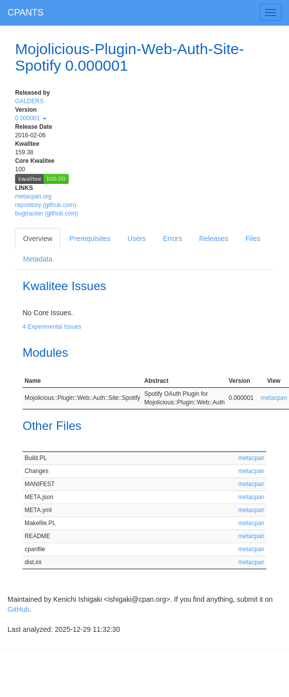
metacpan (274, 397)
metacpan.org (33, 196)
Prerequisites (89, 239)
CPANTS (26, 13)
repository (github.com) (45, 204)
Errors (172, 239)
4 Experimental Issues (52, 326)
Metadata (37, 259)
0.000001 (31, 118)
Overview (37, 239)
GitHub (19, 609)
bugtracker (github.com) (46, 213)
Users (136, 239)
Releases (213, 239)
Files (252, 239)
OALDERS (29, 101)
